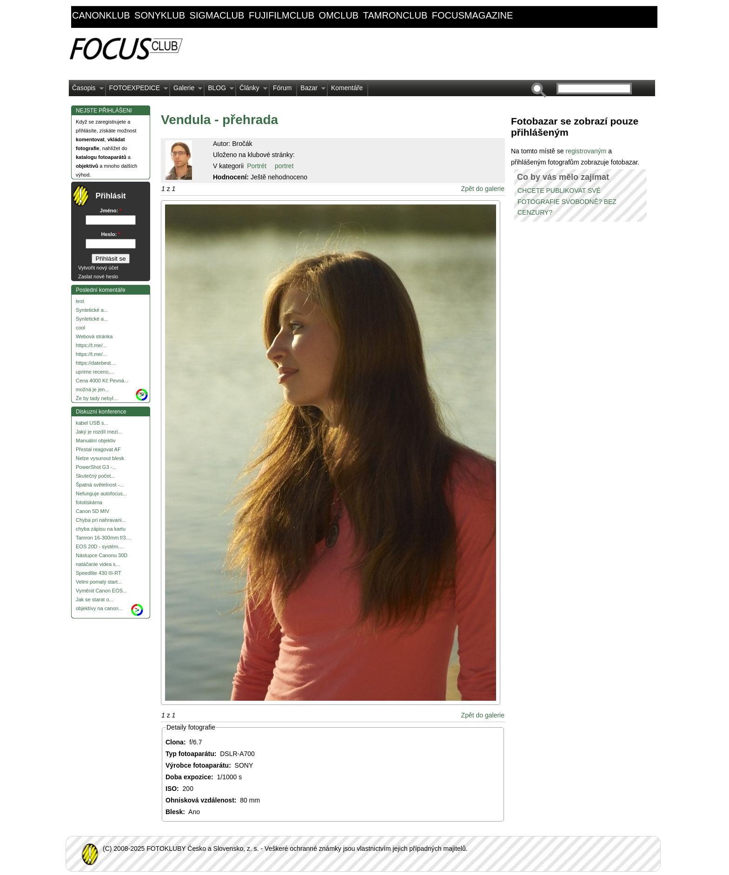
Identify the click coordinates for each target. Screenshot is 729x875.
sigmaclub (217, 15)
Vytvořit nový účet (98, 267)
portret (284, 166)
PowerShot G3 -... (96, 467)
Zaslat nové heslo (98, 276)
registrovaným (586, 151)
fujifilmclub (281, 15)
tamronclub (395, 15)
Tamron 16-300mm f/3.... (104, 537)
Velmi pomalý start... (99, 582)
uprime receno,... (95, 372)
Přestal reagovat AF (98, 449)
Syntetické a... (92, 310)
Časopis (86, 90)
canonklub (101, 15)
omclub (339, 15)
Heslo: (110, 234)
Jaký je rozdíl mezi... (99, 431)
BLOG (219, 90)
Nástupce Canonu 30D (101, 555)
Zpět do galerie (482, 188)
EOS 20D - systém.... (100, 546)
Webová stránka (94, 336)
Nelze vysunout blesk (100, 458)
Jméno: (110, 210)
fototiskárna (89, 502)
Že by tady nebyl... (97, 398)
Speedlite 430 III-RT (98, 573)
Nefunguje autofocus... (101, 493)
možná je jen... (92, 389)
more (142, 393)
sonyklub (159, 15)
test (80, 301)
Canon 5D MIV (92, 511)
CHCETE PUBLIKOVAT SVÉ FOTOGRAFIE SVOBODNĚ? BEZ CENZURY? (566, 202)
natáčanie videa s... (98, 564)
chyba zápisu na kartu (101, 529)
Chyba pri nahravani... (101, 520)
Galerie (186, 90)
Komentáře (347, 88)
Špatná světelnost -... (100, 484)
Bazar (311, 90)
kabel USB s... (92, 423)
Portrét (256, 166)
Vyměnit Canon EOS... (101, 590)
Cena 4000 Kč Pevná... (102, 380)
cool (80, 327)
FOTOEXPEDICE (137, 90)
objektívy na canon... (99, 608)
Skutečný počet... (95, 476)
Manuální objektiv (96, 440)
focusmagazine (472, 15)
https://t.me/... (91, 345)
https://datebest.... (96, 363)
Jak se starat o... (94, 599)
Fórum (282, 88)
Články (251, 90)
